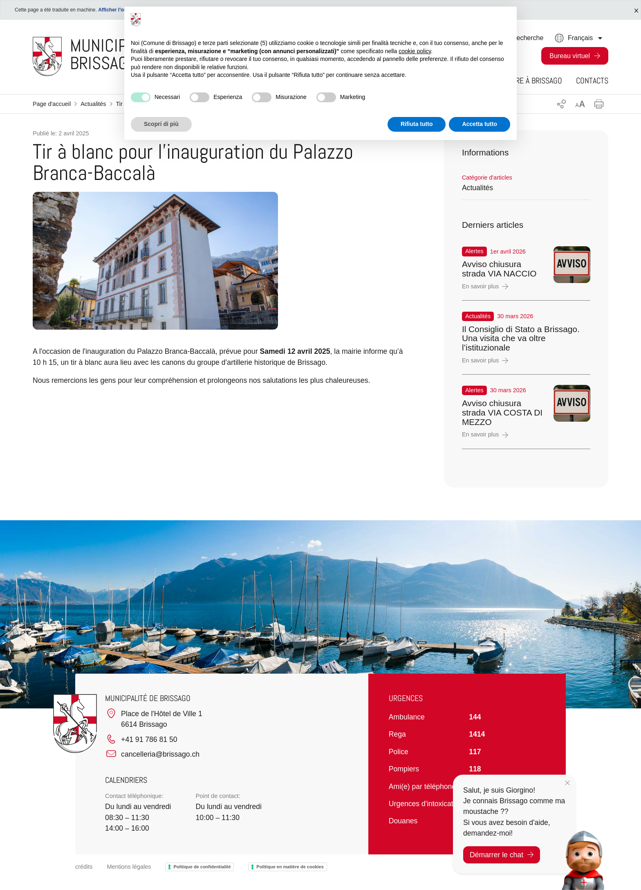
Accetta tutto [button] (479, 124)
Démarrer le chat (501, 855)
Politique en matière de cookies (289, 866)
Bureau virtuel (569, 55)
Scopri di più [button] (161, 124)
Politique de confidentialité (202, 866)
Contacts (592, 80)
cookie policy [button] (415, 51)
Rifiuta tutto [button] (417, 124)
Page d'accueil (52, 104)
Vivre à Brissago (534, 80)
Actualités (93, 104)
